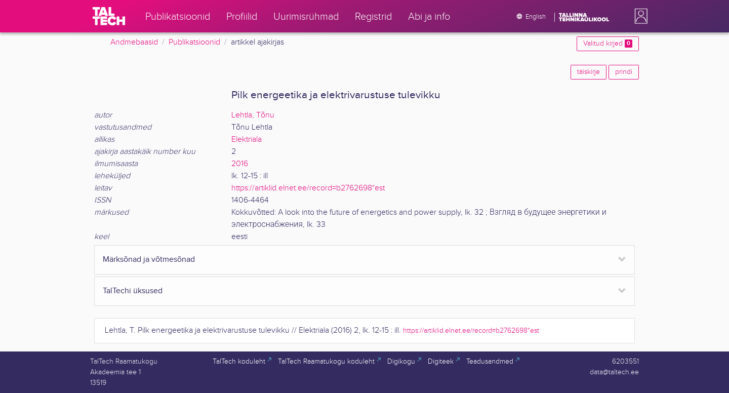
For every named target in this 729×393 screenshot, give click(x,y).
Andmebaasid (134, 42)
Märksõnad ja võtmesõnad (149, 259)
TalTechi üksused (133, 291)
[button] (639, 16)
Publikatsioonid (194, 42)
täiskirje (588, 72)
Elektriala (246, 139)
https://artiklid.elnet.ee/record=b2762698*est (308, 188)
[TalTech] (109, 16)
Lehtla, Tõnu (252, 115)
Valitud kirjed (607, 44)
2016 (239, 164)
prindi (623, 72)
